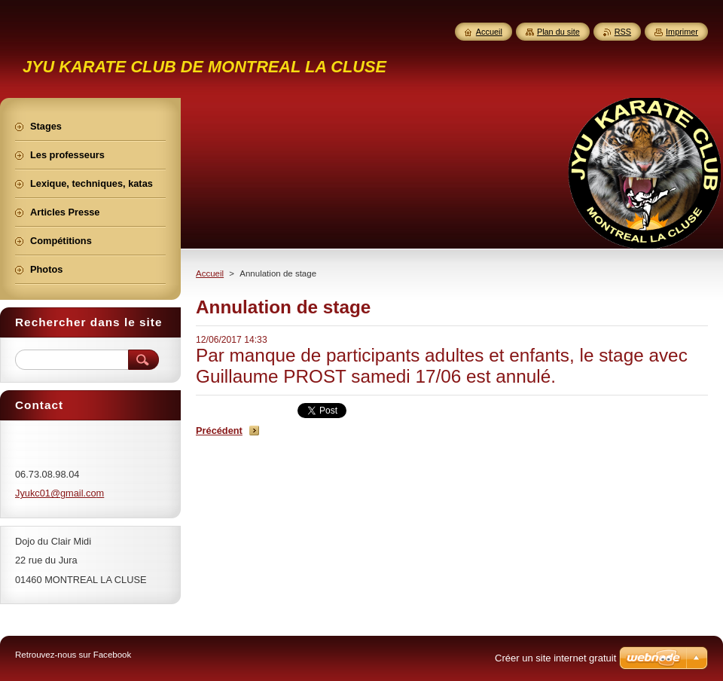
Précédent (219, 430)
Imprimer (682, 31)
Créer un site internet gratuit (555, 658)
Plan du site (558, 31)
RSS (623, 31)
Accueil (210, 273)
